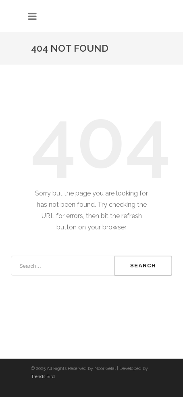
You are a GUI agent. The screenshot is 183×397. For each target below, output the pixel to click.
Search (143, 266)
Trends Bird (43, 376)
